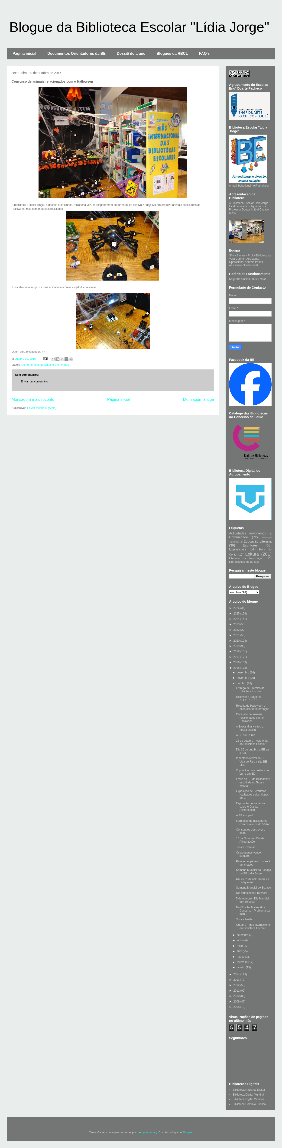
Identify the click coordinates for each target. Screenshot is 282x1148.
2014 (236, 974)
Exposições (237, 549)
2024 (236, 619)
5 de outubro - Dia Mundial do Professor (252, 900)
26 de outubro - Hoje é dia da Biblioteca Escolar (252, 742)
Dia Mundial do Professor (251, 893)
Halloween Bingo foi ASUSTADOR (248, 698)
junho (240, 940)
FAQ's (204, 53)
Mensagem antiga (198, 399)
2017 (236, 657)
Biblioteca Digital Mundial (248, 1094)
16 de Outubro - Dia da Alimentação (250, 840)
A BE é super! (244, 815)
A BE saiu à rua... (247, 735)
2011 (236, 990)
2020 (236, 640)
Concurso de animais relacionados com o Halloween (250, 718)
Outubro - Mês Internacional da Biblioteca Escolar (253, 926)
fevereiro (242, 962)
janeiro (241, 967)
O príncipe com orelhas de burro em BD (252, 772)
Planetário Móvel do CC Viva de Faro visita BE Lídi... (251, 761)
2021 (236, 635)
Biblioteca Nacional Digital (249, 1089)
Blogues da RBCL (172, 53)
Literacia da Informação (246, 558)
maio (240, 946)
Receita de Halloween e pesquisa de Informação (252, 707)
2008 (236, 1007)
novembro (243, 677)
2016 (236, 662)
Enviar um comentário (34, 381)
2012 (236, 985)
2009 (236, 1001)
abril (240, 951)
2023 (236, 624)
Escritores (250, 545)
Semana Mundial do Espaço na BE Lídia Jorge (253, 871)
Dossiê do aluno (131, 53)
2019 (236, 646)
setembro (243, 935)
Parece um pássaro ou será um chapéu (253, 863)
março (241, 956)
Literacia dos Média (241, 561)
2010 (236, 996)
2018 (236, 651)
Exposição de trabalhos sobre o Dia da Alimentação (250, 807)
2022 (236, 629)
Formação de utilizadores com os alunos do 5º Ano (253, 822)
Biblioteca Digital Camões (248, 1099)
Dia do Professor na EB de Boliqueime (252, 880)
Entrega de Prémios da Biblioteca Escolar (250, 689)
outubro (242, 683)
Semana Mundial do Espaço (253, 887)
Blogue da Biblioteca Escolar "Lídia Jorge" (139, 27)
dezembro (243, 672)
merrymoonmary (147, 1132)
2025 (236, 613)
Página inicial (24, 53)
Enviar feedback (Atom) (41, 408)
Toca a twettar (244, 919)
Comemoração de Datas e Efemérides (45, 364)
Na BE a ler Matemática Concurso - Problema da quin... (253, 911)
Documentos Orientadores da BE (76, 53)
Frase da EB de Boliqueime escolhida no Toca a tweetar (253, 782)
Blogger (187, 1132)
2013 (236, 979)
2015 (236, 667)
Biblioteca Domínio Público (249, 1104)
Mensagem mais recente (33, 399)
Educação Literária (257, 541)
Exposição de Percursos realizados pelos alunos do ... (252, 794)
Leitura (252, 554)
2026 (236, 608)
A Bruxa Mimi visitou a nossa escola (249, 728)
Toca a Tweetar (245, 847)
